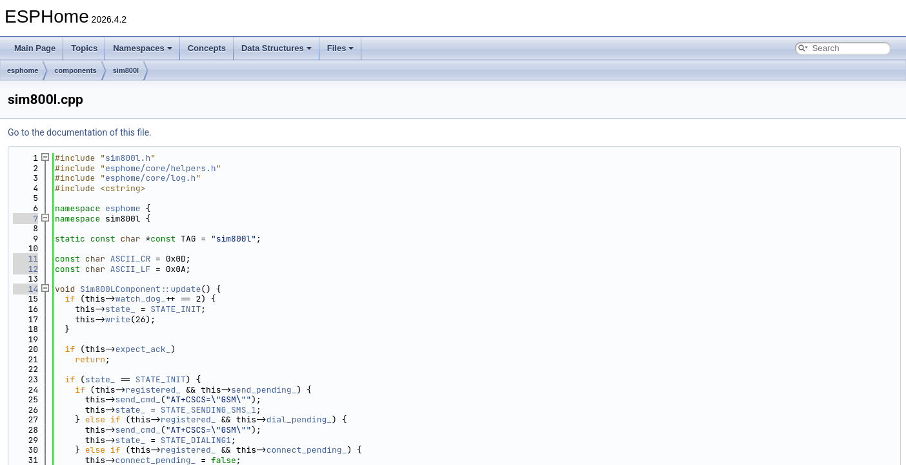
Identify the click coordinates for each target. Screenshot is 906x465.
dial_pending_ (299, 419)
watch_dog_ (141, 298)
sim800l (126, 70)
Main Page (34, 48)
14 (25, 289)
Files (340, 48)
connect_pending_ (307, 449)
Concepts (207, 48)
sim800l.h (127, 157)
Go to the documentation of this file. (80, 132)
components (75, 70)
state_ (120, 309)
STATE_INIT (175, 309)
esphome (22, 70)
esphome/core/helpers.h (160, 168)
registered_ (153, 389)
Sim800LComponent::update (140, 289)
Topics (84, 48)
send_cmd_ (138, 399)
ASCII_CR (130, 258)
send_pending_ (263, 389)
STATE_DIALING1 (196, 440)
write (117, 319)
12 (25, 269)
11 (25, 258)
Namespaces (142, 48)
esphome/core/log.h (150, 177)
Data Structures (276, 48)
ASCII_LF (130, 269)
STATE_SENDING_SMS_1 (208, 409)
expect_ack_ (143, 349)
